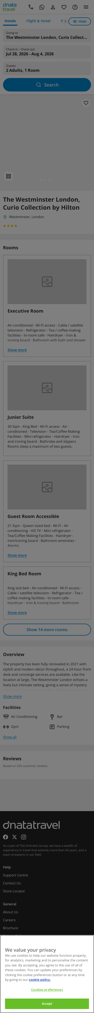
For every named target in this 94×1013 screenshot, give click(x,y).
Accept (47, 1003)
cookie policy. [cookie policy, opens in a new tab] (40, 979)
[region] (47, 974)
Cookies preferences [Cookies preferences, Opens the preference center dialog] (47, 989)
